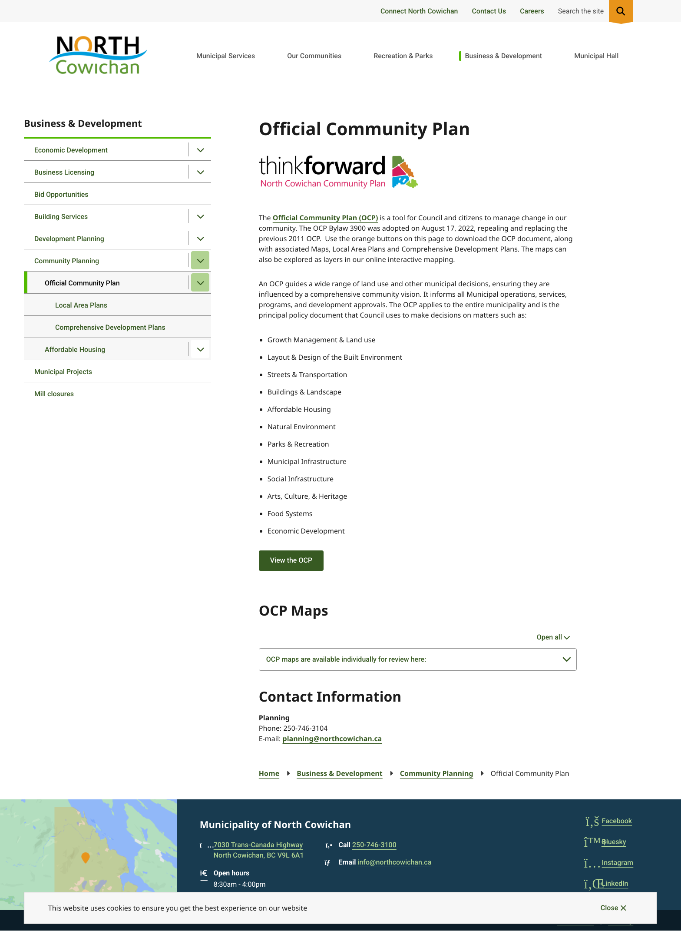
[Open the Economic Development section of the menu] (200, 149)
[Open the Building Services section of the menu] (200, 216)
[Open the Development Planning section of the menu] (200, 238)
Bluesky (605, 842)
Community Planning (66, 261)
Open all (549, 637)
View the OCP (291, 560)
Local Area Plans (81, 305)
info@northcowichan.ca (394, 862)
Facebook (608, 821)
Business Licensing (64, 172)
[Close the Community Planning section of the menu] (200, 260)
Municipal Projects (63, 372)
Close (609, 908)
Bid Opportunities (61, 194)
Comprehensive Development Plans (110, 327)
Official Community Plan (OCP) (325, 217)
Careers (532, 11)
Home (269, 773)
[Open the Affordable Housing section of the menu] (200, 349)
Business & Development (503, 56)
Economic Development (71, 150)
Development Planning (69, 239)
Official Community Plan (82, 283)
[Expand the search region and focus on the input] (594, 11)
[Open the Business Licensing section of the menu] (200, 171)
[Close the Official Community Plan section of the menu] (200, 282)
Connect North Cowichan (419, 11)
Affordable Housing (75, 349)
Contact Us (489, 11)
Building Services (61, 216)
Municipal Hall (596, 56)
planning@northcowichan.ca (332, 738)
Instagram (609, 862)
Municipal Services (225, 56)
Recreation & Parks (403, 56)
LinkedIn (606, 883)
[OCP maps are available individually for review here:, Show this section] (417, 659)
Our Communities (314, 56)
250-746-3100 (374, 845)
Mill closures (54, 394)
